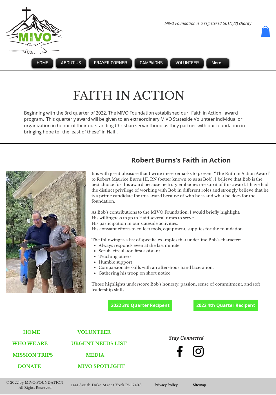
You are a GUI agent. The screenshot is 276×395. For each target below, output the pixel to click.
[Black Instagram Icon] (198, 351)
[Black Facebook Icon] (179, 351)
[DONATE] (29, 366)
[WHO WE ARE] (30, 343)
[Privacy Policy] (166, 385)
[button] (265, 31)
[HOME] (31, 332)
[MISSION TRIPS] (33, 355)
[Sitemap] (199, 385)
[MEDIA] (95, 355)
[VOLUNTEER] (94, 332)
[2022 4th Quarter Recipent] (225, 305)
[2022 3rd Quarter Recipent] (140, 305)
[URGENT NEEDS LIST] (99, 343)
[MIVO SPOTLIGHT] (101, 366)
